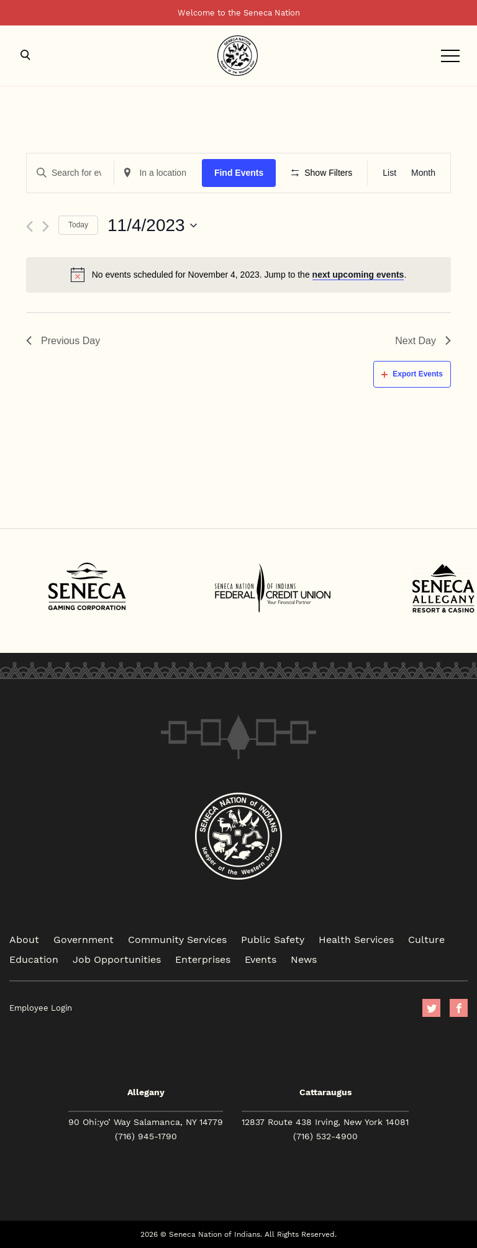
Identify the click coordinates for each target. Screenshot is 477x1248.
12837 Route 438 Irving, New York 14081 (325, 1122)
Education (33, 959)
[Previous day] (29, 226)
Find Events (238, 173)
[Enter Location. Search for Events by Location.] (157, 173)
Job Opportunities (117, 959)
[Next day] (45, 226)
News (304, 959)
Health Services (356, 939)
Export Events (412, 374)
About (24, 939)
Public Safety (272, 939)
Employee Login (40, 1008)
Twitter (431, 1008)
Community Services (177, 939)
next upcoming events (358, 275)
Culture (426, 939)
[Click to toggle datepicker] (152, 225)
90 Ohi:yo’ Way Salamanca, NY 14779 (145, 1122)
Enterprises (202, 959)
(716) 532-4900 (325, 1136)
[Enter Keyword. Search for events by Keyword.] (70, 173)
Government (83, 939)
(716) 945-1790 (146, 1136)
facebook (459, 1008)
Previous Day (63, 340)
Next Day (423, 340)
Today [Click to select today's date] (78, 225)
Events (260, 959)
